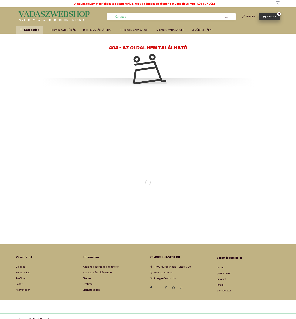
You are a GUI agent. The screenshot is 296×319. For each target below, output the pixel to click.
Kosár (19, 283)
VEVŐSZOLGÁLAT (202, 29)
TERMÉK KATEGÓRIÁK (63, 29)
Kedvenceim (23, 289)
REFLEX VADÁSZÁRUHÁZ (97, 29)
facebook (151, 287)
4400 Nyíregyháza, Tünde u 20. (172, 266)
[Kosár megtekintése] (269, 16)
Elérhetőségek (91, 289)
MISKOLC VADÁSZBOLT (170, 29)
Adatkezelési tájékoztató (97, 272)
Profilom (20, 278)
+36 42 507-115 (163, 272)
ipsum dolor (224, 273)
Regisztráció (23, 272)
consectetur (224, 290)
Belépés (20, 266)
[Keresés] (226, 16)
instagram (173, 287)
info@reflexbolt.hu (165, 278)
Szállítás (87, 283)
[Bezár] (278, 4)
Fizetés (87, 278)
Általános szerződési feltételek (101, 266)
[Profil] (248, 16)
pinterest (166, 287)
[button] (29, 30)
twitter (158, 287)
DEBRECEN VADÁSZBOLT (134, 29)
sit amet (221, 278)
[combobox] (171, 16)
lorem (220, 267)
